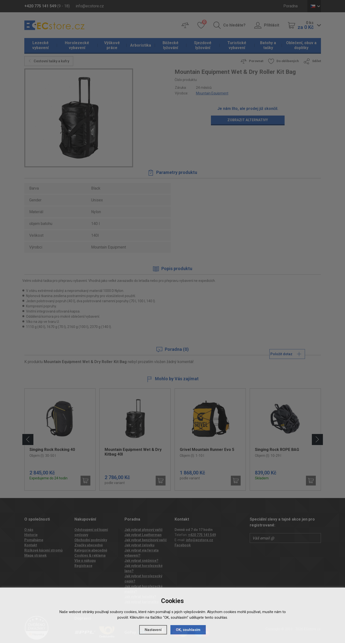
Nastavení (153, 630)
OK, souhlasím (188, 630)
